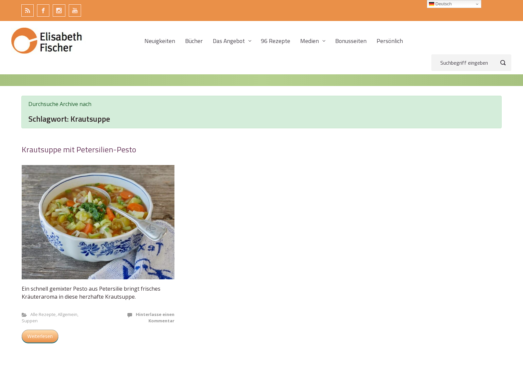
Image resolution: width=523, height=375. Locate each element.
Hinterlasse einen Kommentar (155, 317)
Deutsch (440, 4)
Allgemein (67, 314)
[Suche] (471, 62)
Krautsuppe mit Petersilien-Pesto (79, 149)
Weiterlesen (40, 336)
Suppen (30, 321)
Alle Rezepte (43, 314)
